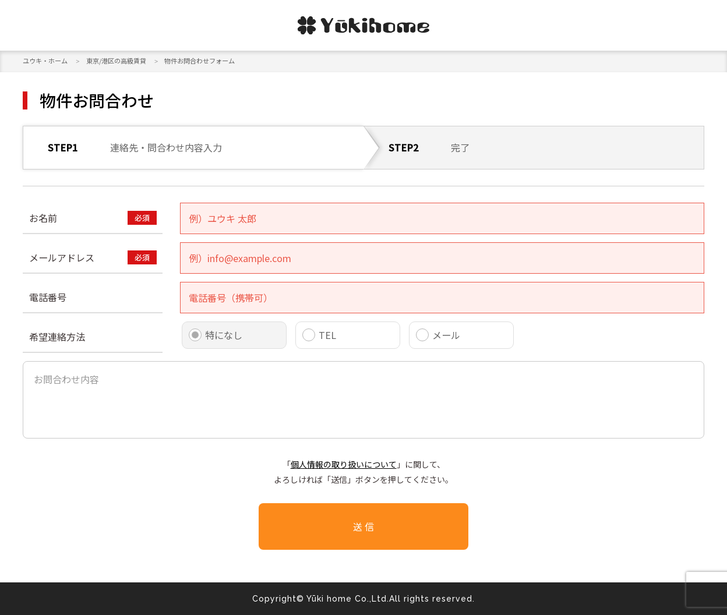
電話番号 (47, 297)
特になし (223, 335)
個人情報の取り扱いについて (344, 464)
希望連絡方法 (57, 337)
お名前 (43, 218)
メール (446, 335)
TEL (327, 335)
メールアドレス (61, 257)
